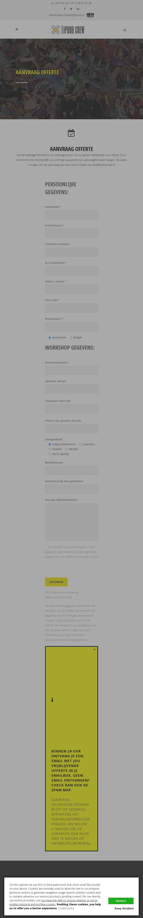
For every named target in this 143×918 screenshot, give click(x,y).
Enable (121, 901)
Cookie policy (66, 908)
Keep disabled (124, 908)
